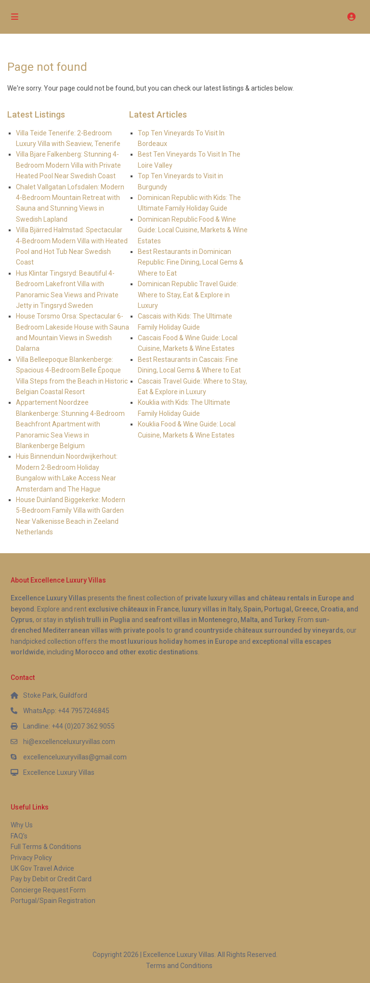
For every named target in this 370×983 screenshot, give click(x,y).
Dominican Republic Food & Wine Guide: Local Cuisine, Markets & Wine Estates (193, 230)
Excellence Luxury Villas (58, 772)
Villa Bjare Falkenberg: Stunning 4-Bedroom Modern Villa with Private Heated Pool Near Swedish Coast (68, 165)
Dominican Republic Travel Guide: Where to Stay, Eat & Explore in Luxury (188, 294)
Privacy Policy (31, 858)
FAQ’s (19, 836)
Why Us (22, 825)
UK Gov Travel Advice (42, 868)
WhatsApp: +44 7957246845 (66, 711)
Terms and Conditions (179, 966)
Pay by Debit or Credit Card (51, 879)
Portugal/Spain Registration (53, 900)
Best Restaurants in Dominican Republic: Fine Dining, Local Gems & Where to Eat (190, 262)
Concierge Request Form (48, 890)
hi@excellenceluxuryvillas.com (69, 741)
